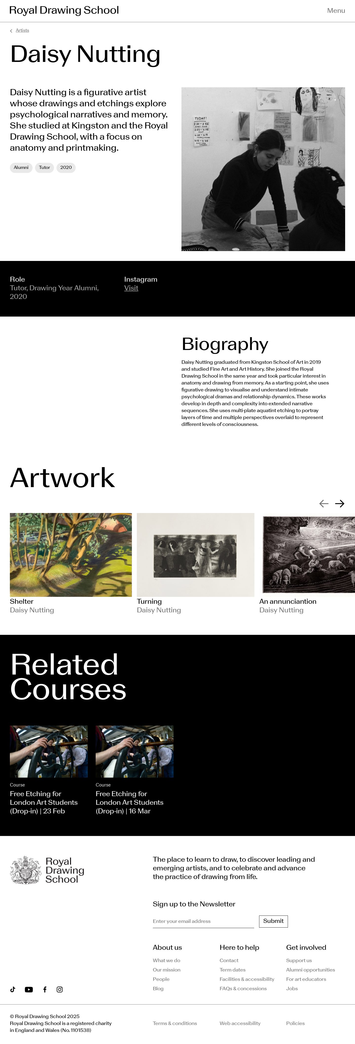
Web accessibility (240, 1024)
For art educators (306, 979)
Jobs (292, 989)
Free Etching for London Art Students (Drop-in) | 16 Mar (129, 803)
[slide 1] (71, 564)
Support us (299, 961)
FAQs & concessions (243, 989)
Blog (158, 989)
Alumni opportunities (310, 970)
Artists (22, 31)
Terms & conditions (175, 1024)
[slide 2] (195, 564)
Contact (229, 961)
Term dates (233, 970)
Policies (295, 1024)
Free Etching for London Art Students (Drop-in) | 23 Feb (44, 803)
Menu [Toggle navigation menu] (336, 11)
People (161, 979)
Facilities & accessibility (247, 979)
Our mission (166, 970)
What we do (166, 961)
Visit (131, 288)
